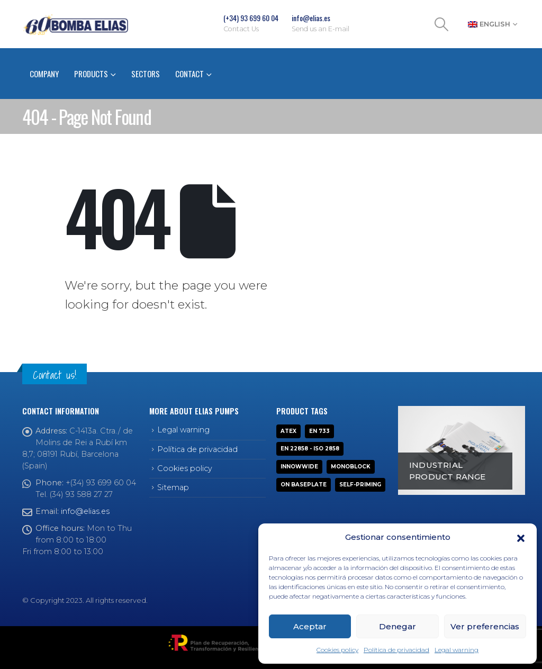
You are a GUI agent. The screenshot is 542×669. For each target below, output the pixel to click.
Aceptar (310, 626)
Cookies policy (337, 650)
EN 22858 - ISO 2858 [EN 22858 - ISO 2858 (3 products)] (310, 448)
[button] (521, 537)
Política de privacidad (396, 650)
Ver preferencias (484, 626)
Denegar (397, 626)
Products (91, 73)
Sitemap (173, 487)
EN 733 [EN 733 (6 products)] (319, 431)
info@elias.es (85, 511)
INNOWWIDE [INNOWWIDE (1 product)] (299, 466)
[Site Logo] (75, 24)
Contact (189, 73)
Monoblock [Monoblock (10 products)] (351, 466)
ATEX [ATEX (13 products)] (288, 431)
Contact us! (54, 375)
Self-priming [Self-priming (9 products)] (360, 484)
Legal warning (456, 650)
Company (44, 73)
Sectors (145, 73)
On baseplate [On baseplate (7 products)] (304, 484)
